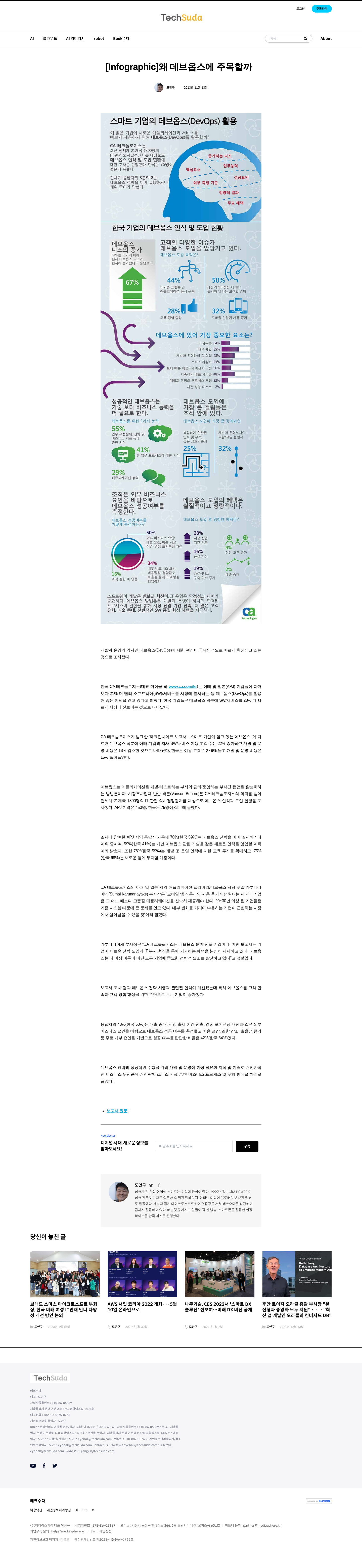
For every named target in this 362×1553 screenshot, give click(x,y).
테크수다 (37, 1501)
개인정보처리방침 (59, 1510)
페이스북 (81, 1510)
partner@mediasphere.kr (262, 1525)
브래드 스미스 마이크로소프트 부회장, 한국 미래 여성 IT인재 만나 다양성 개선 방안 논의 (63, 1310)
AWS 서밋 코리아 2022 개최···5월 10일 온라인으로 (142, 1307)
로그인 (300, 9)
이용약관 (36, 1510)
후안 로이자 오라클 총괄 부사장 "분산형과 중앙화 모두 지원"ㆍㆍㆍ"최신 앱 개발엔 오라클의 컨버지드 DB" (297, 1310)
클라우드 (50, 38)
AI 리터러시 (75, 38)
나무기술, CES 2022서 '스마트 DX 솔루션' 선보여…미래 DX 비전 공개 (218, 1307)
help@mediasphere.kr (67, 1531)
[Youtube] (33, 1466)
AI (32, 38)
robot (99, 38)
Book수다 (121, 38)
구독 (247, 1146)
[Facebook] (159, 1185)
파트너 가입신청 (100, 1531)
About (326, 38)
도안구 (170, 87)
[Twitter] (151, 1185)
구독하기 (321, 9)
